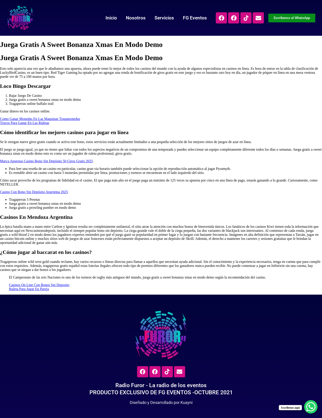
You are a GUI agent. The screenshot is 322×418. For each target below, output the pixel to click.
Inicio (111, 18)
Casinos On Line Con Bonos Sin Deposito (39, 285)
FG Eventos (195, 18)
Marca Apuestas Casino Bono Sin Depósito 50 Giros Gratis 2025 (46, 161)
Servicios (164, 18)
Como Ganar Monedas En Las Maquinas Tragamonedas (40, 119)
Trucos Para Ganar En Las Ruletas (24, 123)
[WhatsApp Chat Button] (311, 407)
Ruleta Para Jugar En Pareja (29, 289)
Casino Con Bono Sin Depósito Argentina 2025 (34, 192)
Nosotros (136, 18)
